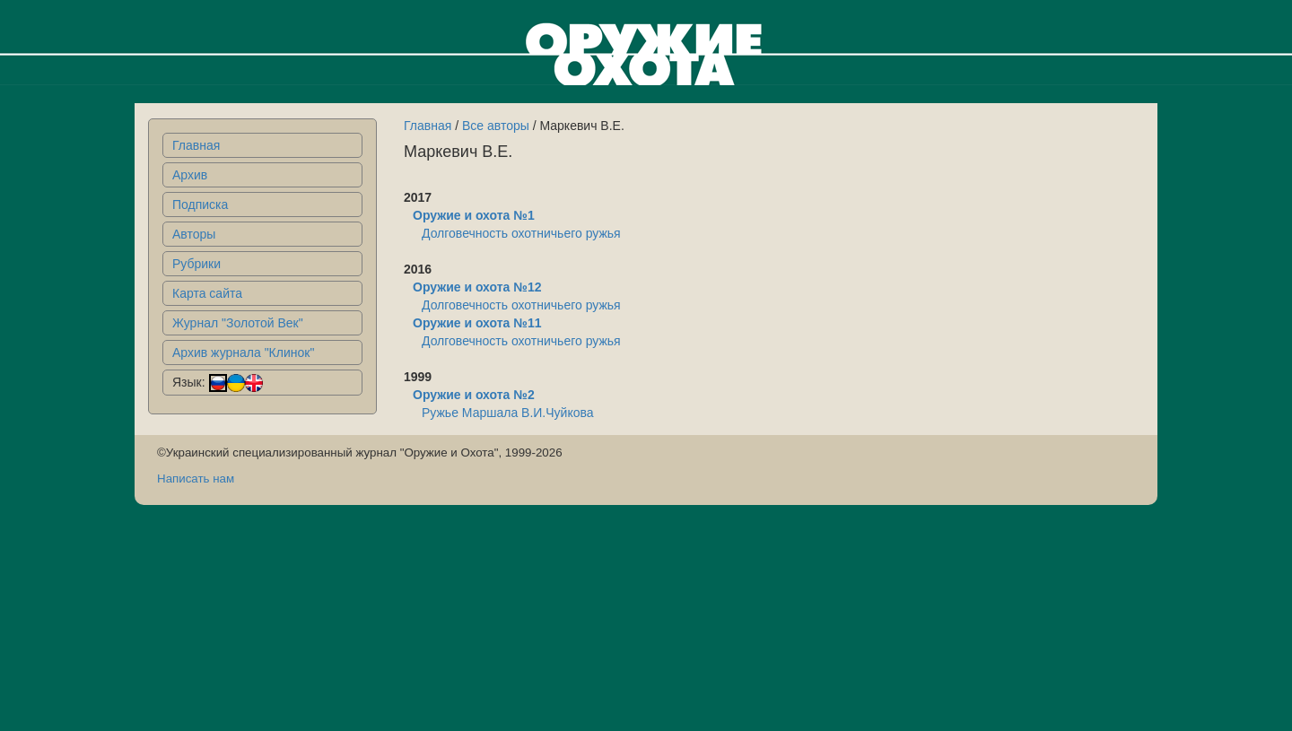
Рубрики (196, 264)
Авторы (193, 234)
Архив (189, 175)
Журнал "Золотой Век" (237, 323)
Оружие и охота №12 (477, 287)
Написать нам (195, 478)
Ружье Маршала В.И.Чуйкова (508, 412)
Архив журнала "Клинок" (243, 352)
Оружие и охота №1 (474, 215)
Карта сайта (207, 293)
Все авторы (495, 125)
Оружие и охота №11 (477, 323)
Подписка (200, 204)
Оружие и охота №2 (474, 394)
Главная (196, 145)
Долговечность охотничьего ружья (521, 233)
